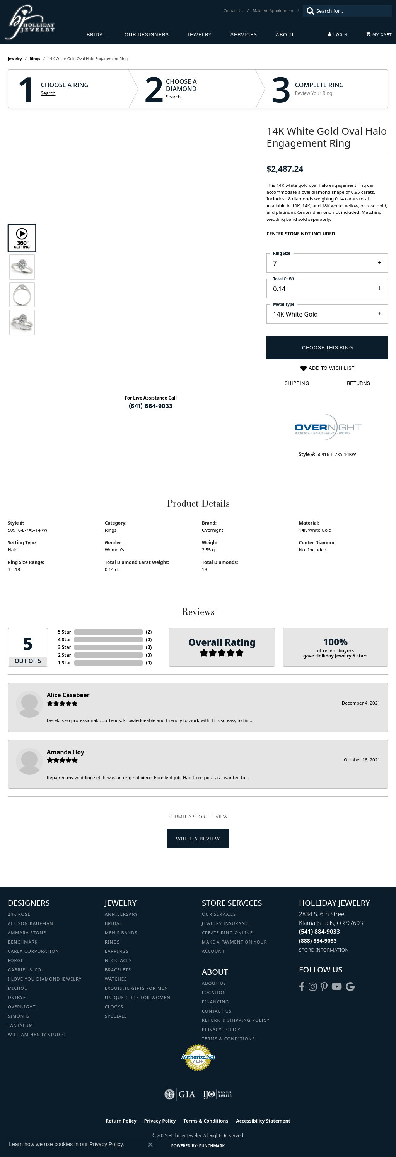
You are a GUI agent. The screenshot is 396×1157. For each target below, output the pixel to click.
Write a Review (198, 838)
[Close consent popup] (150, 1144)
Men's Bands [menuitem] (121, 932)
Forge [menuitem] (16, 960)
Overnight (212, 530)
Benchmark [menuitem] (23, 942)
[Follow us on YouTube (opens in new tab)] (336, 986)
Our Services (219, 914)
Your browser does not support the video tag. (151, 201)
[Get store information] (324, 950)
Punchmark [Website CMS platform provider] (212, 1146)
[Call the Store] (319, 931)
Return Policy (121, 1121)
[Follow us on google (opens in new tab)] (350, 986)
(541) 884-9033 (151, 405)
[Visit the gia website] (179, 1094)
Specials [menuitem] (116, 1016)
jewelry (15, 58)
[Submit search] (308, 11)
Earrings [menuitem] (117, 951)
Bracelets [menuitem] (118, 969)
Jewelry (200, 34)
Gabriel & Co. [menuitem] (25, 969)
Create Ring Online (227, 932)
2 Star (64, 655)
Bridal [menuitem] (113, 923)
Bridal (96, 34)
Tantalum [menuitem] (20, 1025)
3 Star (64, 647)
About (285, 34)
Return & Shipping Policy (236, 1020)
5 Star (64, 631)
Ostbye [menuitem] (17, 997)
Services (243, 34)
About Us (214, 983)
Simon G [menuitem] (18, 1016)
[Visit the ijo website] (217, 1094)
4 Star (64, 639)
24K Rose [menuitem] (19, 914)
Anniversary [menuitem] (121, 914)
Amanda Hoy (65, 752)
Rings (35, 58)
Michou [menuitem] (18, 988)
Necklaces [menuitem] (118, 960)
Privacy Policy (221, 1029)
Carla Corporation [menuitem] (33, 951)
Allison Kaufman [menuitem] (30, 923)
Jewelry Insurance (226, 923)
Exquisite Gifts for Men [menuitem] (136, 988)
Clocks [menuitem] (114, 1007)
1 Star (64, 662)
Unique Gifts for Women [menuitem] (138, 997)
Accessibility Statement (263, 1121)
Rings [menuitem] (112, 942)
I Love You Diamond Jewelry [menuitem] (45, 979)
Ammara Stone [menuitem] (27, 932)
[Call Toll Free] (318, 940)
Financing (215, 1002)
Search (48, 93)
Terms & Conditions (228, 1039)
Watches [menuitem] (116, 979)
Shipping (297, 382)
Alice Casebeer (68, 695)
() (149, 631)
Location (214, 992)
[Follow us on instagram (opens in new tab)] (313, 986)
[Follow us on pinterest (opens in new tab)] (324, 986)
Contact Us (217, 1011)
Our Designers (147, 34)
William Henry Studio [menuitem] (37, 1034)
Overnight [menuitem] (22, 1007)
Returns (358, 382)
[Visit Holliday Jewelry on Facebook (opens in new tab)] (302, 986)
